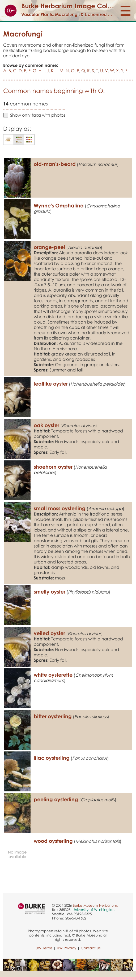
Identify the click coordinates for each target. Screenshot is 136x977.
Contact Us (90, 948)
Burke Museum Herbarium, (95, 905)
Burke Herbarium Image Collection (74, 6)
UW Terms (44, 948)
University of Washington (93, 909)
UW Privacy (66, 948)
